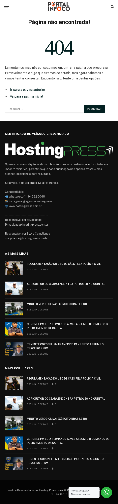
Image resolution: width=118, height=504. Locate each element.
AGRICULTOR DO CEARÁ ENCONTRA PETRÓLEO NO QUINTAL (66, 284)
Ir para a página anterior (27, 90)
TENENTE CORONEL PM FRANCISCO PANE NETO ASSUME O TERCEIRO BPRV (65, 346)
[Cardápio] (6, 6)
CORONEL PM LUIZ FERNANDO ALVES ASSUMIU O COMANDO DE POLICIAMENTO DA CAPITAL (68, 326)
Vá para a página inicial (26, 96)
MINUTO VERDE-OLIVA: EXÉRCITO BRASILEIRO (57, 304)
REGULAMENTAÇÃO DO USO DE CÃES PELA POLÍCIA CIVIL (64, 263)
